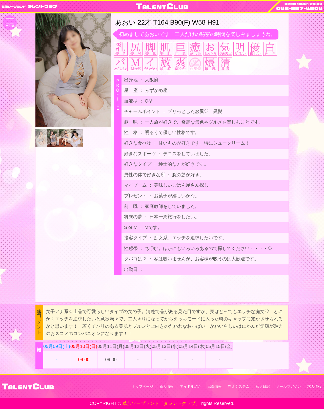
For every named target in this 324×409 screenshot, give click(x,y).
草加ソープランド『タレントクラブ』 (161, 403)
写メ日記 (263, 386)
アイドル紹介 (190, 386)
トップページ (142, 386)
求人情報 (314, 386)
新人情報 (166, 386)
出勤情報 (215, 386)
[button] (105, 80)
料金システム (238, 386)
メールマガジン (288, 386)
